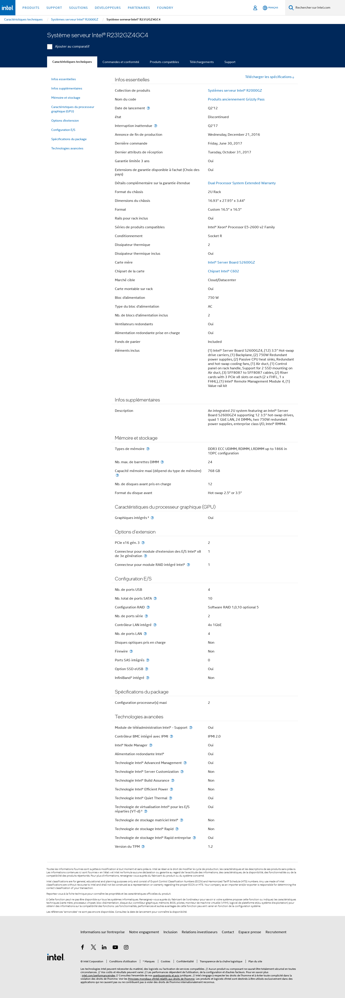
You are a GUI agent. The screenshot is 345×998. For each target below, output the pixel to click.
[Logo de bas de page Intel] (56, 957)
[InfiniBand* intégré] (147, 678)
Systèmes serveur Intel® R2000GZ (235, 90)
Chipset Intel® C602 (223, 271)
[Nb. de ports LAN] (145, 634)
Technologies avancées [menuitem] (67, 148)
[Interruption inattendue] (155, 126)
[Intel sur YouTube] (115, 948)
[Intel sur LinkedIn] (104, 948)
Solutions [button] (78, 8)
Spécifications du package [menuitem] (69, 139)
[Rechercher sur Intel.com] (319, 8)
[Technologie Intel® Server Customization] (182, 771)
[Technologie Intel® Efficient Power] (171, 789)
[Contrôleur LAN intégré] (154, 625)
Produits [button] (30, 8)
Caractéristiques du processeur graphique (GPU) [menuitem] (72, 109)
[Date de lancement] (148, 108)
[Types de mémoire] (147, 449)
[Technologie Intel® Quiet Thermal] (170, 798)
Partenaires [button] (139, 8)
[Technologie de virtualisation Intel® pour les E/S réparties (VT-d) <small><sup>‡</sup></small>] (145, 811)
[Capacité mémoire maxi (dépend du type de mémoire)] (117, 475)
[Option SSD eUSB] (146, 669)
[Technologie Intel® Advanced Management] (185, 763)
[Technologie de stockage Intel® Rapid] (176, 829)
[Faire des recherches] (291, 7)
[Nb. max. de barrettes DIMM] (162, 462)
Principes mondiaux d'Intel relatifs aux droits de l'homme (161, 978)
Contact (228, 932)
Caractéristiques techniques (72, 62)
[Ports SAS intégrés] (147, 660)
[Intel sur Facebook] (82, 948)
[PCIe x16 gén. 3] (143, 543)
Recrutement (276, 932)
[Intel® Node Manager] (150, 745)
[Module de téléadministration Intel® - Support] (190, 727)
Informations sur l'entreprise (103, 932)
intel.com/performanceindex (98, 975)
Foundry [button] (165, 8)
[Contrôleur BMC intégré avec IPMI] (171, 736)
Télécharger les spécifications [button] (270, 77)
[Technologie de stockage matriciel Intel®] (181, 820)
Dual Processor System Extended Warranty (242, 183)
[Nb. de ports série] (146, 616)
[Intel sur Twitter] (93, 948)
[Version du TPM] (143, 846)
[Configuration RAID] (148, 607)
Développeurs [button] (108, 8)
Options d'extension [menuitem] (65, 121)
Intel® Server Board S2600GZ (231, 262)
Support (229, 62)
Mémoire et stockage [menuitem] (65, 98)
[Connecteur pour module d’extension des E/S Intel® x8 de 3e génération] (145, 556)
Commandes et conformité (121, 62)
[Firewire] (131, 651)
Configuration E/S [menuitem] (63, 130)
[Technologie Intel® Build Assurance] (172, 780)
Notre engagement (144, 932)
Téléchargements (202, 62)
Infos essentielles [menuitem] (63, 79)
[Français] (270, 7)
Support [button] (54, 8)
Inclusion (170, 932)
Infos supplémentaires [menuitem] (66, 88)
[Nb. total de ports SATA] (155, 598)
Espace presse (250, 932)
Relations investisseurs (199, 932)
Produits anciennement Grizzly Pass (236, 99)
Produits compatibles (164, 62)
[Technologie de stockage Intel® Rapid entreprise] (194, 838)
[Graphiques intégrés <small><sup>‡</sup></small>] (152, 518)
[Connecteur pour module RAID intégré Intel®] (188, 565)
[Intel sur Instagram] (126, 948)
